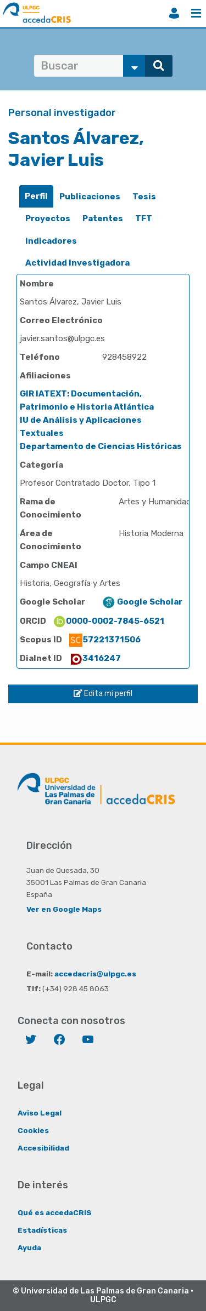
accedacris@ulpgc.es (95, 973)
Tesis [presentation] (144, 197)
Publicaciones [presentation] (89, 197)
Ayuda (29, 1247)
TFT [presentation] (143, 218)
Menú (196, 13)
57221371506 (105, 640)
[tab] (36, 196)
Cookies (33, 1130)
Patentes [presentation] (102, 218)
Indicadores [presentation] (51, 241)
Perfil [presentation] (36, 196)
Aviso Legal (40, 1112)
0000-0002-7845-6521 (108, 621)
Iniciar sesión (174, 13)
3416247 (95, 658)
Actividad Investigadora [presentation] (77, 263)
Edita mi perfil (103, 693)
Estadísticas (42, 1230)
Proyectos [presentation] (47, 218)
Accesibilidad (43, 1147)
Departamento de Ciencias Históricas (101, 446)
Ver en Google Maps (64, 909)
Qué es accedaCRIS (55, 1212)
